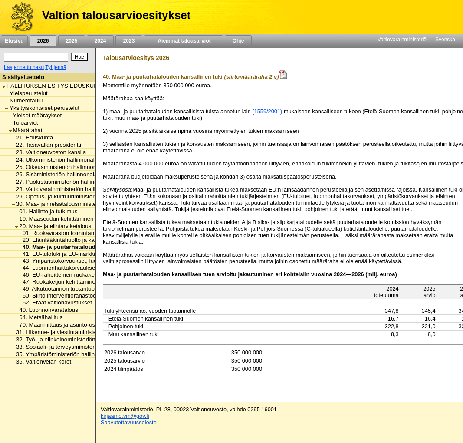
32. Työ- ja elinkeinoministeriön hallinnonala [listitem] (69, 339)
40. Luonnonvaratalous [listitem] (46, 310)
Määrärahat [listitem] (25, 130)
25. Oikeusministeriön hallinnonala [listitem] (57, 167)
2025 (71, 41)
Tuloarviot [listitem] (23, 122)
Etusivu (14, 41)
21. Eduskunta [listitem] (32, 137)
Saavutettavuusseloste (129, 422)
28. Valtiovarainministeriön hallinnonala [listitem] (63, 189)
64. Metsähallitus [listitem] (38, 317)
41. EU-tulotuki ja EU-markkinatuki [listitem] (64, 254)
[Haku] (36, 57)
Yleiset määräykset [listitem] (35, 115)
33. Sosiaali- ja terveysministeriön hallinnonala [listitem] (73, 347)
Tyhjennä (55, 67)
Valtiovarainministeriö (402, 39)
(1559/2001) (267, 111)
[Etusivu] (19, 17)
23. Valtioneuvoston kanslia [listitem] (48, 152)
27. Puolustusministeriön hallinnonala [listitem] (61, 182)
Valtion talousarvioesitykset (116, 15)
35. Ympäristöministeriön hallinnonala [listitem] (61, 354)
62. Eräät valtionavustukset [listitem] (55, 302)
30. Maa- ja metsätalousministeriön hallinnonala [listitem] (74, 204)
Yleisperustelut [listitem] (26, 93)
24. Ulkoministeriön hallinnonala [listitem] (54, 159)
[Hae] (79, 57)
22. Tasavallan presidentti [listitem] (46, 145)
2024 (100, 41)
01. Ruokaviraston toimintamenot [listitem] (62, 233)
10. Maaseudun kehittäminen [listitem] (53, 218)
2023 (129, 41)
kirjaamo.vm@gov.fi (125, 416)
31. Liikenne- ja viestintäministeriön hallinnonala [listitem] (74, 332)
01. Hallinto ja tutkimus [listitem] (45, 211)
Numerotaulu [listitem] (24, 100)
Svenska (445, 39)
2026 (43, 41)
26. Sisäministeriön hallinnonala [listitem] (54, 174)
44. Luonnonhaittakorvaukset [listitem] (57, 267)
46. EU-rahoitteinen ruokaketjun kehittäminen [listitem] (78, 274)
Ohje (238, 41)
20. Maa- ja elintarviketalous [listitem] (52, 226)
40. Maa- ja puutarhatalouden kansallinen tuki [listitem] (82, 247)
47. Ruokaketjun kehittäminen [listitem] (58, 281)
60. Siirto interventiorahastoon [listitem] (58, 295)
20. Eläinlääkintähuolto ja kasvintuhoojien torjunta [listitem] (83, 240)
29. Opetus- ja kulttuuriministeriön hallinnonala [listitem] (73, 196)
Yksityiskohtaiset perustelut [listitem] (42, 108)
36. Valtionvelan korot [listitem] (41, 361)
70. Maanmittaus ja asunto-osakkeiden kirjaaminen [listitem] (81, 324)
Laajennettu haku (24, 67)
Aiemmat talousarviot (183, 41)
